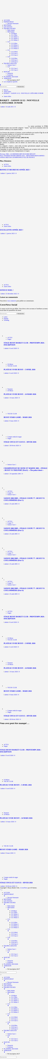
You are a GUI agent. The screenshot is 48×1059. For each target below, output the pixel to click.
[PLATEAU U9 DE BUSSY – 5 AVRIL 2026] (12, 362)
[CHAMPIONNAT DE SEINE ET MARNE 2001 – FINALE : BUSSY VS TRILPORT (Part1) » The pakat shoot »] (11, 461)
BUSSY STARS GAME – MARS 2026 (18, 417)
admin (3, 107)
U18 (8, 57)
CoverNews (24, 888)
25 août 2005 (14, 504)
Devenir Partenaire (13, 23)
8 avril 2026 (13, 348)
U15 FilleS (14, 52)
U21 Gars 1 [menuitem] (14, 954)
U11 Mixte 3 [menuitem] (15, 917)
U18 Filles (14, 58)
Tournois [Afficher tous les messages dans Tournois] (10, 389)
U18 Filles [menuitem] (14, 941)
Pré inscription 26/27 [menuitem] (13, 969)
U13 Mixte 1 (15, 45)
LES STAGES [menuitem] (8, 901)
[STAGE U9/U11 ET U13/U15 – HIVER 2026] (12, 435)
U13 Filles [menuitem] (14, 922)
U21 (8, 67)
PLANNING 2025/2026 (11, 76)
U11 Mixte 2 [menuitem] (15, 916)
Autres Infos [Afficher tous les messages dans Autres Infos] (7, 96)
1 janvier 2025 (10, 173)
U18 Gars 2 (14, 62)
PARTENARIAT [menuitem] (26, 895)
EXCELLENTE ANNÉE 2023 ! (11, 230)
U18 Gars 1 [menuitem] (14, 942)
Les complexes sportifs (10, 81)
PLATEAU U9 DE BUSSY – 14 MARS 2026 (20, 394)
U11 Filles (14, 35)
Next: (22, 156)
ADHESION (7, 78)
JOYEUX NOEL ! (6, 290)
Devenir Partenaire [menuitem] (13, 897)
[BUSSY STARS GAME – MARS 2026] (12, 412)
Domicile (10, 73)
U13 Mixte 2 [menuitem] (15, 926)
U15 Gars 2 (14, 55)
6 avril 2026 (13, 373)
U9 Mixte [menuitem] (14, 911)
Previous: (17, 154)
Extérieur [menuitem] (10, 962)
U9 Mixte (14, 33)
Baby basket (11, 30)
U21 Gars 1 (14, 68)
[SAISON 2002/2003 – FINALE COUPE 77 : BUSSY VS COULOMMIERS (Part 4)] (11, 578)
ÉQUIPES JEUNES (10, 28)
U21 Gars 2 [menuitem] (14, 956)
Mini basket (10, 32)
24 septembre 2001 (15, 473)
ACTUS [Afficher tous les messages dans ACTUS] (6, 164)
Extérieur (10, 75)
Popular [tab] (6, 318)
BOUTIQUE (7, 25)
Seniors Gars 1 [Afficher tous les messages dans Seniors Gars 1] (11, 464)
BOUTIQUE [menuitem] (7, 899)
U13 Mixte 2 (15, 47)
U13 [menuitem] (27, 920)
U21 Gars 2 (14, 70)
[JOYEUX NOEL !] (24, 281)
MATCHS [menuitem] (26, 958)
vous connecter (11, 301)
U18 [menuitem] (27, 938)
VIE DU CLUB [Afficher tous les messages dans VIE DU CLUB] (12, 366)
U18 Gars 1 (14, 60)
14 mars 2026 (14, 398)
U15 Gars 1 (14, 53)
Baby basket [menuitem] (11, 906)
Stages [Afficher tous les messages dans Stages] (9, 339)
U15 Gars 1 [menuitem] (14, 934)
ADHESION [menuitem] (26, 966)
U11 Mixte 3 (15, 40)
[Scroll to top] (0, 889)
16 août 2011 (10, 107)
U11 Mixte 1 (15, 37)
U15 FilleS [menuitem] (14, 932)
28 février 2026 (14, 445)
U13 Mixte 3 (15, 48)
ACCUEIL (7, 20)
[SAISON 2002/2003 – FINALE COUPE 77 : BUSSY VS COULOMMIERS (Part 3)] (11, 548)
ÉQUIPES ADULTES (10, 63)
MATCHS (7, 72)
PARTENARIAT (9, 22)
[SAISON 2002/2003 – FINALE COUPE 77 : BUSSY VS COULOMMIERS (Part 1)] (11, 488)
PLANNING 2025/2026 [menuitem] (11, 964)
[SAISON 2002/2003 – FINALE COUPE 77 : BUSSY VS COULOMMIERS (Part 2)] (11, 518)
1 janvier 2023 (10, 233)
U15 (8, 50)
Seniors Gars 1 (11, 65)
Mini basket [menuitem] (27, 908)
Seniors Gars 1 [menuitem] (11, 949)
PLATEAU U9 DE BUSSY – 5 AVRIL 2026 (19, 369)
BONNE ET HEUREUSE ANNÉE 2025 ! (15, 170)
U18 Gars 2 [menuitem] (14, 944)
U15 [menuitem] (27, 930)
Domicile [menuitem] (10, 961)
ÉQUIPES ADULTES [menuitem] (26, 946)
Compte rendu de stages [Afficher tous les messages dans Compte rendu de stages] (14, 437)
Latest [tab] (5, 317)
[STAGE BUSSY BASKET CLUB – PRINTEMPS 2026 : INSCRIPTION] (12, 336)
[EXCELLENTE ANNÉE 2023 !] (24, 221)
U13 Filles (14, 43)
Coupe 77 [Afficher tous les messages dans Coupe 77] (10, 493)
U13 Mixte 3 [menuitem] (15, 927)
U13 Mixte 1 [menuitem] (15, 924)
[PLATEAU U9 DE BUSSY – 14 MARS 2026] (12, 387)
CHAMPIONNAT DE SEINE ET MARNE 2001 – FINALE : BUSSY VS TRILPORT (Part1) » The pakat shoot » (25, 469)
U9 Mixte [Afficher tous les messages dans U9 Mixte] (10, 364)
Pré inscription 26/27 (13, 80)
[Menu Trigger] (0, 974)
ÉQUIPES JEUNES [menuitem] (26, 903)
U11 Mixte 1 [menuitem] (15, 914)
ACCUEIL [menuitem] (7, 892)
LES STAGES (8, 27)
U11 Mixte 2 (15, 38)
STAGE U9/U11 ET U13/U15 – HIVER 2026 (20, 442)
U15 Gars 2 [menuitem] (14, 936)
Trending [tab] (6, 320)
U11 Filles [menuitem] (14, 912)
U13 (8, 42)
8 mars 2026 (13, 421)
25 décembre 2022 (11, 293)
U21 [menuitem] (27, 951)
